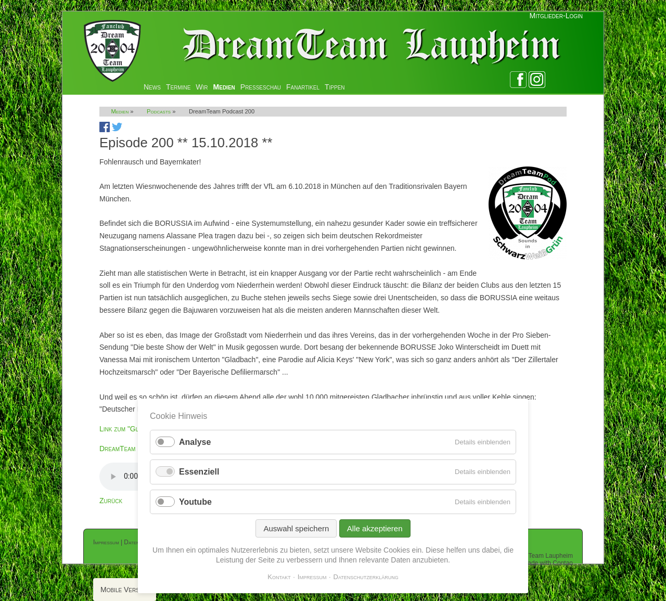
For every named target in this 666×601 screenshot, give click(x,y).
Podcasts (159, 111)
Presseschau (260, 87)
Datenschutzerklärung (366, 577)
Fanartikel (302, 87)
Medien (224, 87)
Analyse (195, 442)
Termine (178, 87)
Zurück (110, 500)
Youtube (195, 501)
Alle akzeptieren (375, 528)
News (152, 87)
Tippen (335, 87)
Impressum (106, 542)
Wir (202, 87)
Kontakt (279, 577)
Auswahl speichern (296, 528)
